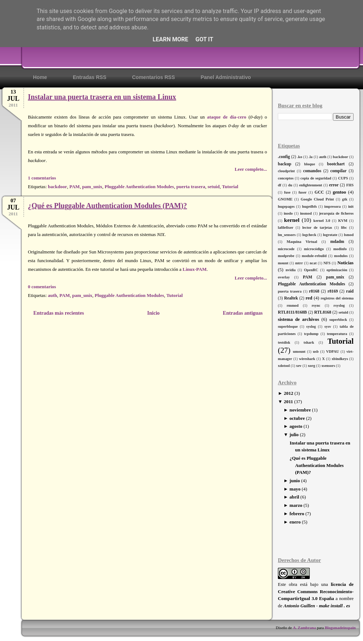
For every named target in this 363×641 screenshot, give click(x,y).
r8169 (332, 291)
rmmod (293, 305)
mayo (294, 489)
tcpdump (311, 334)
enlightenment (310, 185)
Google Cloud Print (317, 199)
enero (295, 522)
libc (344, 227)
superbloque (288, 326)
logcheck (309, 235)
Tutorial (340, 341)
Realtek (291, 298)
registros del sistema (337, 298)
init (351, 206)
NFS (327, 263)
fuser (303, 192)
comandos (312, 171)
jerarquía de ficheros (336, 213)
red (308, 298)
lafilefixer (285, 227)
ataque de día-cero (226, 117)
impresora (332, 206)
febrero (296, 513)
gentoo (339, 192)
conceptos (285, 178)
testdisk (284, 342)
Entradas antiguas (243, 313)
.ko (299, 157)
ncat (313, 263)
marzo (295, 505)
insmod (306, 213)
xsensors (328, 366)
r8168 (314, 291)
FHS (350, 185)
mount (283, 263)
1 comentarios (42, 178)
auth (322, 157)
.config (284, 156)
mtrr (299, 263)
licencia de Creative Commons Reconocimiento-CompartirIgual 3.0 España (316, 591)
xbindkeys (339, 359)
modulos (341, 256)
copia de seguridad (315, 178)
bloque (309, 164)
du (290, 185)
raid (350, 291)
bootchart (336, 164)
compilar (338, 171)
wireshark (307, 359)
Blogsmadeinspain (340, 627)
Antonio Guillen (299, 605)
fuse (287, 192)
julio (294, 434)
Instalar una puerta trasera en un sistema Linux (102, 97)
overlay (284, 277)
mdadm (337, 241)
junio (294, 480)
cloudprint (286, 171)
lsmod (349, 235)
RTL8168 (322, 312)
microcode (286, 249)
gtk (344, 199)
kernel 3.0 (321, 221)
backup (284, 164)
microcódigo (314, 249)
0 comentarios (42, 286)
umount (299, 351)
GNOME (285, 199)
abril (294, 497)
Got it (204, 39)
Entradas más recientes (58, 313)
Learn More (170, 39)
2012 (288, 393)
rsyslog (339, 305)
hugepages (286, 206)
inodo (288, 213)
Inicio (153, 313)
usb (316, 351)
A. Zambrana (304, 627)
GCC (319, 192)
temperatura (337, 334)
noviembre (300, 410)
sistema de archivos (298, 319)
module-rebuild (314, 256)
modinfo (340, 249)
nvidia (290, 270)
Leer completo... (251, 169)
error (333, 185)
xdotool (284, 366)
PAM (307, 277)
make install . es (334, 605)
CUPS (343, 178)
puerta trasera (289, 291)
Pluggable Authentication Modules (311, 284)
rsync (316, 305)
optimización (336, 270)
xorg (311, 366)
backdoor (340, 157)
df (279, 185)
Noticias (345, 262)
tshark (309, 342)
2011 (288, 401)
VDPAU (332, 351)
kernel (291, 220)
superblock (338, 320)
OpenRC (311, 270)
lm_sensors (287, 235)
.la (311, 157)
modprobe (286, 256)
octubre (297, 418)
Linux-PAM (194, 269)
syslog (311, 326)
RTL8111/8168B (292, 312)
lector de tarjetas (317, 227)
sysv (327, 326)
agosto (295, 426)
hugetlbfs (309, 206)
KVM (342, 221)
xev (298, 366)
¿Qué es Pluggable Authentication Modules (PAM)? (316, 465)
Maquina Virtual (302, 242)
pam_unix (335, 277)
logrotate (330, 235)
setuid (343, 312)
